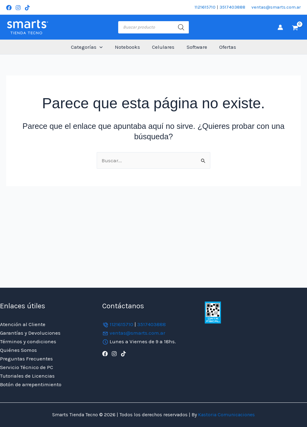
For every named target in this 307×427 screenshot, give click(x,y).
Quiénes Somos (18, 350)
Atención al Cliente (22, 324)
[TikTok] (27, 7)
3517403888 (232, 7)
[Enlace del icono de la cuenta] (280, 27)
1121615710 (205, 7)
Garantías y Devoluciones (30, 333)
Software (195, 47)
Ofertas (224, 47)
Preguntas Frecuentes (26, 359)
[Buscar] (181, 27)
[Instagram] (18, 7)
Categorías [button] (90, 47)
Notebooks (129, 47)
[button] (103, 47)
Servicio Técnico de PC (26, 367)
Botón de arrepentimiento (30, 384)
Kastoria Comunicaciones (226, 414)
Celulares (163, 47)
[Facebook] (9, 7)
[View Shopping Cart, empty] (295, 27)
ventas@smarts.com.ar (276, 7)
